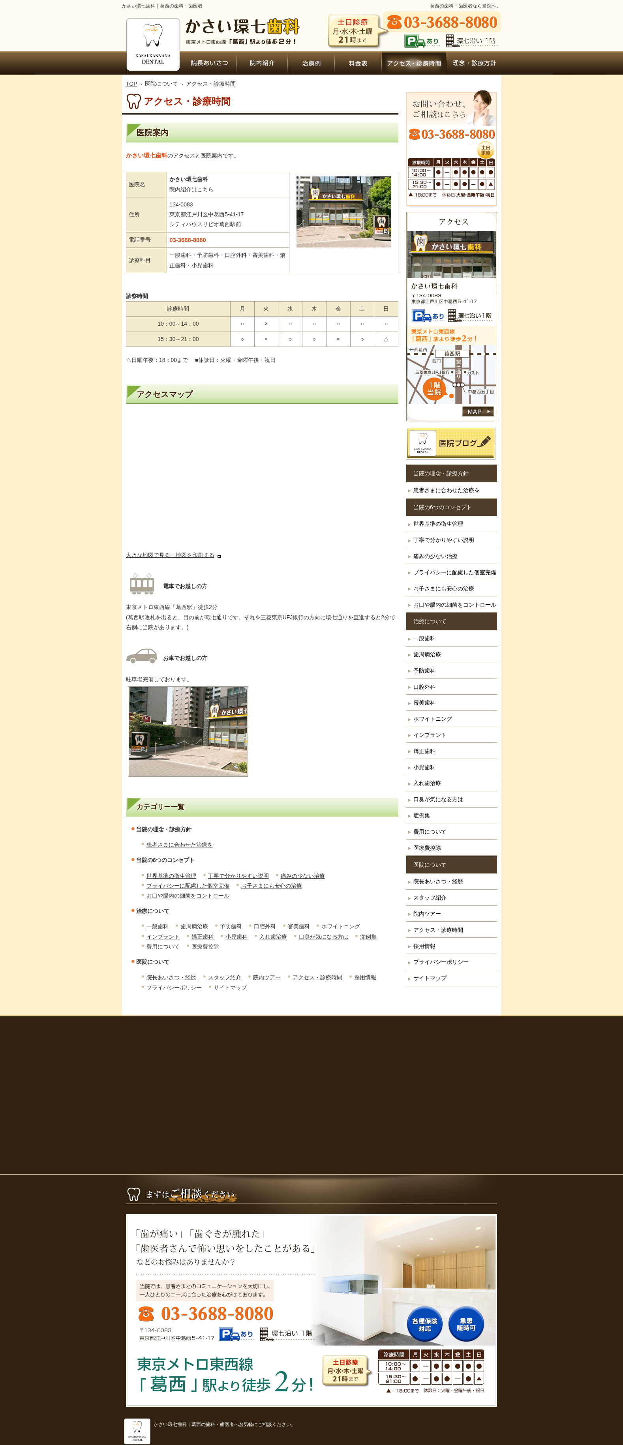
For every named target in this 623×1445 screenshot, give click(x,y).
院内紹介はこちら (191, 189)
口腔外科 (265, 926)
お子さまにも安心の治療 (271, 886)
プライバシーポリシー (174, 987)
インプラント (163, 936)
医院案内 (153, 132)
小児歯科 (236, 936)
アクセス (262, 481)
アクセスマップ (165, 394)
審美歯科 (299, 926)
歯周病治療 (194, 926)
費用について (163, 946)
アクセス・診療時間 (317, 977)
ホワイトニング (340, 926)
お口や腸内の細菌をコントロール (187, 895)
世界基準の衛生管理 (171, 876)
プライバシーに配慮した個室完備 (187, 886)
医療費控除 (205, 946)
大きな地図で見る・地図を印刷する (170, 555)
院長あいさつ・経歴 (171, 977)
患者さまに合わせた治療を (179, 845)
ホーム (152, 63)
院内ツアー (267, 977)
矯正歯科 (202, 936)
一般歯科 (157, 926)
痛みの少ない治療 (303, 876)
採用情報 (365, 977)
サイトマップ (230, 987)
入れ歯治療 (273, 936)
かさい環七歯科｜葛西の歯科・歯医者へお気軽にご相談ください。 (225, 1424)
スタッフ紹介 (224, 977)
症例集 (368, 936)
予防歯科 (231, 926)
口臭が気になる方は (324, 936)
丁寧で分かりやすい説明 (238, 876)
